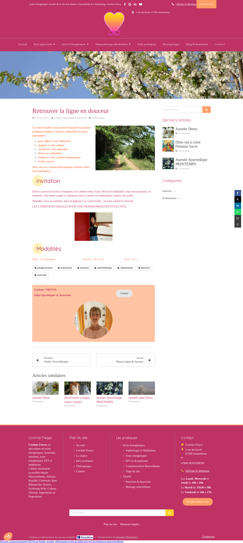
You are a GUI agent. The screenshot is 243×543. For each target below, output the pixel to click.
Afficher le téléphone (186, 4)
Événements (169, 198)
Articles (167, 190)
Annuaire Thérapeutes (127, 537)
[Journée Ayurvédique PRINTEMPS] (168, 163)
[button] (8, 536)
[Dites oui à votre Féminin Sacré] (168, 146)
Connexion (208, 536)
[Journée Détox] (168, 132)
